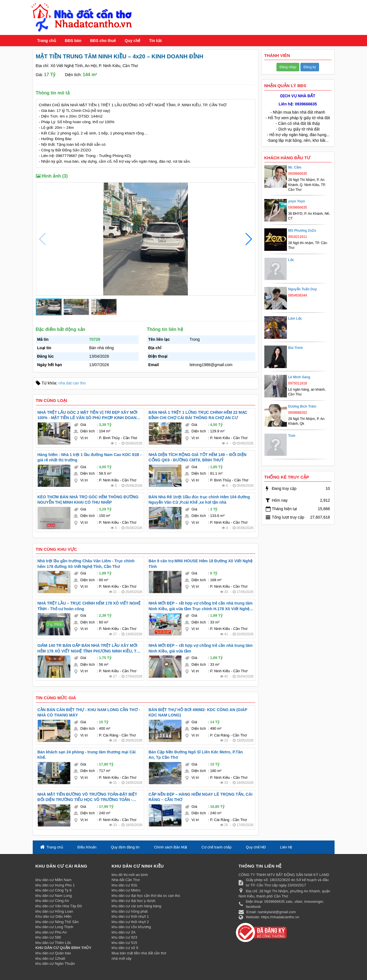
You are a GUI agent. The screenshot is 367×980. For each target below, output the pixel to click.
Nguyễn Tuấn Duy (302, 289)
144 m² (90, 74)
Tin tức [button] (155, 40)
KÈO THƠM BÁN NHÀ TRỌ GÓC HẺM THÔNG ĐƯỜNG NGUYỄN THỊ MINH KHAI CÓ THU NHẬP (88, 500)
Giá (83, 424)
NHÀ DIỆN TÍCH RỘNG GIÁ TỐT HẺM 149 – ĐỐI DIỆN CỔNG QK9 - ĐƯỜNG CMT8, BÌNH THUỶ (198, 457)
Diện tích (87, 431)
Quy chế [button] (132, 40)
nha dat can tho (72, 383)
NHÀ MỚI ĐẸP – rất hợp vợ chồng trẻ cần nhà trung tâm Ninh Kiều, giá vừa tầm (201, 648)
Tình (291, 436)
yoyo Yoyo (296, 201)
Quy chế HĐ (256, 847)
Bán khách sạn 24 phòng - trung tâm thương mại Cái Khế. (87, 755)
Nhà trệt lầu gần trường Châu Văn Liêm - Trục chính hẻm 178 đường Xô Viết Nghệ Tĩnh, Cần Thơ (86, 564)
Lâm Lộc (295, 318)
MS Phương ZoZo (302, 231)
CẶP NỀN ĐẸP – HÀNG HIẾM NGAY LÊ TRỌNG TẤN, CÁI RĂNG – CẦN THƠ (200, 797)
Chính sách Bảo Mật (170, 847)
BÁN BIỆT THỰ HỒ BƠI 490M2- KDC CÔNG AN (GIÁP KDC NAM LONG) (198, 712)
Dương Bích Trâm (302, 406)
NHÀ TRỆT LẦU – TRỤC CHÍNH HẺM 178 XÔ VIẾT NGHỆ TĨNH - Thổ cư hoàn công (89, 606)
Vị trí (84, 438)
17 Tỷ (49, 74)
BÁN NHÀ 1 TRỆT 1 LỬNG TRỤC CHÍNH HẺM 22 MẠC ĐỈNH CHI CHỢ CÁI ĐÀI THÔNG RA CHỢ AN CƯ (198, 415)
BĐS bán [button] (73, 40)
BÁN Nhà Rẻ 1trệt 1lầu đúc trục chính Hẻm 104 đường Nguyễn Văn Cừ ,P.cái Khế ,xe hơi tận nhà (199, 500)
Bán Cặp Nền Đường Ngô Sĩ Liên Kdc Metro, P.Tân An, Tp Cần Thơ (196, 755)
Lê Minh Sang (299, 377)
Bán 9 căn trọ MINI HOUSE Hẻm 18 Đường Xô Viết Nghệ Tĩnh (201, 564)
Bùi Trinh (295, 348)
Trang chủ (46, 40)
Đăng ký (310, 67)
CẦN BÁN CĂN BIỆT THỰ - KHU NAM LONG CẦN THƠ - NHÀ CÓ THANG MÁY (89, 712)
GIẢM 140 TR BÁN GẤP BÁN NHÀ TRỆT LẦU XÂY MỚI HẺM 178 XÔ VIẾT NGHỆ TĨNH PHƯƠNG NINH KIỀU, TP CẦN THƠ (88, 648)
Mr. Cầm (295, 167)
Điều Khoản (87, 847)
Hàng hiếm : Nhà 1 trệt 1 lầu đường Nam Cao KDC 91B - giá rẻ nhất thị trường (90, 457)
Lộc (291, 260)
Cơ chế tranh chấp (216, 847)
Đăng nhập (288, 67)
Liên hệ (286, 847)
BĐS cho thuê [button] (103, 40)
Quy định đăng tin (125, 847)
